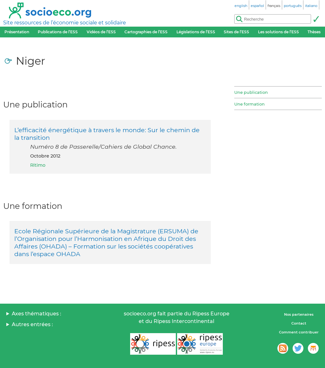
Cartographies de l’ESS (146, 31)
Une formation (249, 104)
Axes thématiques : (36, 314)
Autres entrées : (32, 324)
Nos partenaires (299, 314)
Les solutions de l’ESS (278, 31)
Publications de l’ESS (58, 31)
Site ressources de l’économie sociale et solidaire (64, 23)
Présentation (16, 31)
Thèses (314, 31)
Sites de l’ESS (236, 31)
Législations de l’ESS (195, 31)
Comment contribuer (299, 332)
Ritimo (37, 165)
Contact (298, 323)
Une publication (251, 92)
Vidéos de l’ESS (101, 31)
